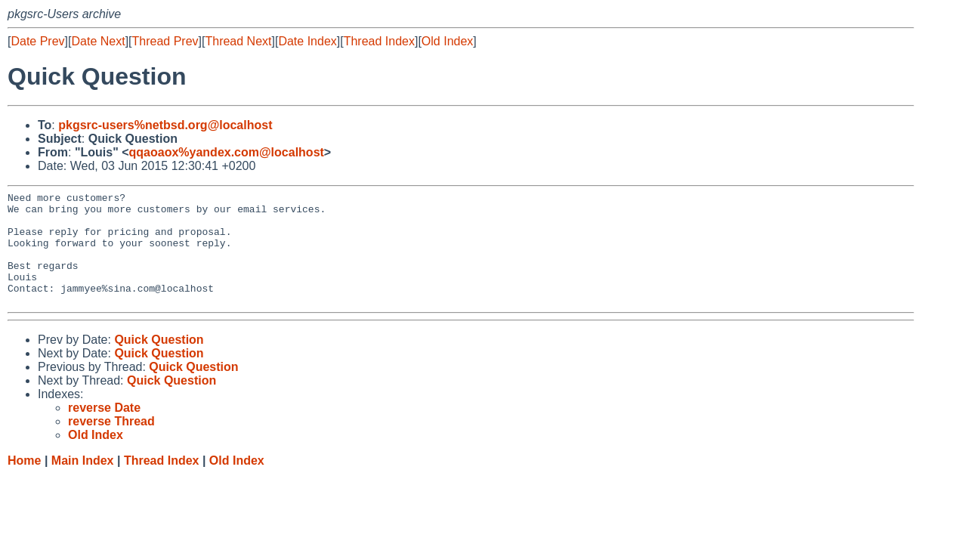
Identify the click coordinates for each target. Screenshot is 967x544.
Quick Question (158, 362)
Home (24, 483)
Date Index (307, 41)
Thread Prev (165, 41)
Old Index (447, 41)
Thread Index (379, 41)
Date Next (98, 41)
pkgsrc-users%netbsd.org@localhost (165, 125)
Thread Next (238, 41)
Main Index (82, 483)
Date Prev (37, 41)
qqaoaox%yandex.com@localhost (226, 152)
